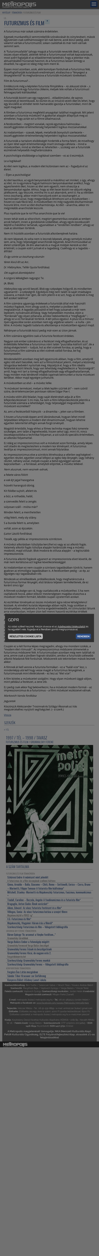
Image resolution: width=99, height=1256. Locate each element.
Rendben (83, 636)
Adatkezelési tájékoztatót (71, 626)
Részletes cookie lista (25, 636)
